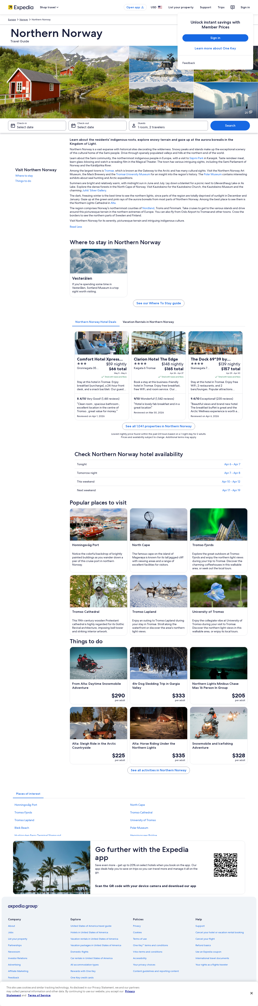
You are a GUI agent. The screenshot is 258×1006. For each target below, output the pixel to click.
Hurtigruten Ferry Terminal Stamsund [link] (38, 835)
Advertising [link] (14, 964)
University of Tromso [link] (143, 820)
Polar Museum (213, 174)
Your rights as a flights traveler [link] (212, 964)
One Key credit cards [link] (82, 977)
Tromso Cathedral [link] (141, 812)
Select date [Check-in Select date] (25, 127)
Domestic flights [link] (79, 951)
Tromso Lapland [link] (24, 820)
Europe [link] (12, 19)
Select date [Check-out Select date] (85, 127)
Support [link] (200, 926)
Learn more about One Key (215, 48)
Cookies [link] (137, 932)
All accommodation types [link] (85, 964)
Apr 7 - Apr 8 (232, 473)
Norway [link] (24, 19)
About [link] (11, 926)
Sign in (245, 7)
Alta (113, 203)
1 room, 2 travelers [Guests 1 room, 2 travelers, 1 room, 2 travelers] (151, 127)
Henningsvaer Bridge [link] (143, 835)
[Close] (251, 993)
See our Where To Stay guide (158, 303)
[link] (215, 63)
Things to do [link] (23, 181)
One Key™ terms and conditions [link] (150, 945)
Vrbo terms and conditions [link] (147, 951)
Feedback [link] (13, 977)
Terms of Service (39, 995)
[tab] (96, 321)
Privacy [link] (137, 926)
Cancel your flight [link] (205, 938)
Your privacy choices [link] (144, 964)
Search (230, 125)
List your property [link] (17, 938)
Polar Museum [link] (139, 828)
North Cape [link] (137, 805)
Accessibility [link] (140, 958)
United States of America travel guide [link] (91, 926)
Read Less (76, 226)
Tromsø (109, 170)
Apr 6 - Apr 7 (232, 464)
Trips (221, 7)
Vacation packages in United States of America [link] (96, 945)
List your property (181, 7)
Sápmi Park (196, 158)
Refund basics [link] (203, 945)
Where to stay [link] (24, 175)
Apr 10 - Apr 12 (231, 481)
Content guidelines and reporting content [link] (156, 971)
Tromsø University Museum (133, 174)
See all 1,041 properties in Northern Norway (159, 426)
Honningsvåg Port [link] (26, 805)
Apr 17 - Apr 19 (231, 490)
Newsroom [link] (14, 951)
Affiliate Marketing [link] (18, 971)
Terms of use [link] (140, 938)
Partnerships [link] (15, 945)
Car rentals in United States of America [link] (91, 958)
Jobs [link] (10, 932)
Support (205, 7)
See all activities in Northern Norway (158, 770)
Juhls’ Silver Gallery (94, 190)
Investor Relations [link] (17, 958)
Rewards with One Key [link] (83, 971)
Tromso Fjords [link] (23, 812)
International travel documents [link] (212, 958)
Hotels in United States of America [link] (89, 932)
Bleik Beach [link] (22, 828)
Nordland (148, 208)
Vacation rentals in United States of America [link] (94, 938)
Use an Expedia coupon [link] (208, 951)
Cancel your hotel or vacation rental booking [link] (220, 932)
